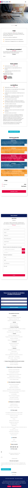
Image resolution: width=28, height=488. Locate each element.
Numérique (14, 315)
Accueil (12, 25)
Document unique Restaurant (14, 369)
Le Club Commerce (14, 359)
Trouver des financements (14, 392)
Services (14, 322)
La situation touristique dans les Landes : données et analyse (14, 328)
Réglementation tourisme (14, 376)
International (14, 341)
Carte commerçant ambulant (14, 395)
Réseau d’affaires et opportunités (14, 340)
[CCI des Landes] (6, 1)
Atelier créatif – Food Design (14, 356)
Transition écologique (14, 362)
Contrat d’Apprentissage (14, 379)
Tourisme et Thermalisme (14, 327)
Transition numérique (14, 338)
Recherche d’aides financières (14, 335)
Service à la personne (14, 323)
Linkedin (11, 446)
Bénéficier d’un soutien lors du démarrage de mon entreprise (14, 390)
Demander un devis (14, 191)
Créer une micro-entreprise (14, 384)
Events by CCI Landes (14, 415)
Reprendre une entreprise (14, 387)
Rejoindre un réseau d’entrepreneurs (14, 389)
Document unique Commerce (14, 371)
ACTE (14, 439)
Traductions (14, 346)
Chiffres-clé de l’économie (14, 420)
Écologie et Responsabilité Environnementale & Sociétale (14, 361)
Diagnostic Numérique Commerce (14, 320)
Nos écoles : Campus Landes (14, 407)
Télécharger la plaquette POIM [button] (14, 131)
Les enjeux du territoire (14, 433)
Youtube (18, 446)
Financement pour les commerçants (14, 377)
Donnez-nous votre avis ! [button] (6, 469)
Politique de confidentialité (16, 486)
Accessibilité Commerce (14, 372)
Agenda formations (14, 404)
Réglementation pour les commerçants (14, 374)
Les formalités (14, 394)
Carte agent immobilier (14, 397)
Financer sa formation (14, 405)
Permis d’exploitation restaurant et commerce (14, 354)
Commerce (14, 348)
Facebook (15, 446)
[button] (25, 2)
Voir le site (14, 474)
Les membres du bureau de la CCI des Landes (14, 412)
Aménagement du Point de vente (14, 349)
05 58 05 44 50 (14, 458)
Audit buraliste (14, 351)
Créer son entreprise (14, 386)
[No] (27, 480)
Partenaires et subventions (14, 431)
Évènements (14, 425)
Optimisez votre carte (14, 353)
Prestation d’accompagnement (14, 330)
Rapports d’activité (14, 417)
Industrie (14, 333)
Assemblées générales (14, 429)
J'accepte (9, 486)
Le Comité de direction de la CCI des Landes (14, 414)
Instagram (13, 446)
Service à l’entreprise (14, 325)
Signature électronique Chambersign (14, 317)
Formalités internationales (14, 343)
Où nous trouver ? (14, 434)
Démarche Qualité (14, 423)
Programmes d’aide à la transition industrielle (14, 336)
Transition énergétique (14, 364)
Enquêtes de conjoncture (14, 422)
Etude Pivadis (14, 441)
